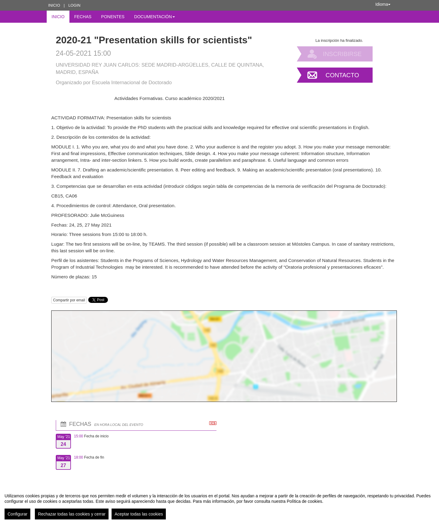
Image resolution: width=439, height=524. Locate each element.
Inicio (54, 5)
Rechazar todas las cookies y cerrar (72, 514)
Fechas (83, 16)
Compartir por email (69, 300)
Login (74, 5)
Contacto (342, 75)
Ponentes (113, 16)
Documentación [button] (154, 16)
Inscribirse (342, 54)
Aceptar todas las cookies (139, 514)
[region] (219, 504)
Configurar (17, 514)
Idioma (382, 4)
